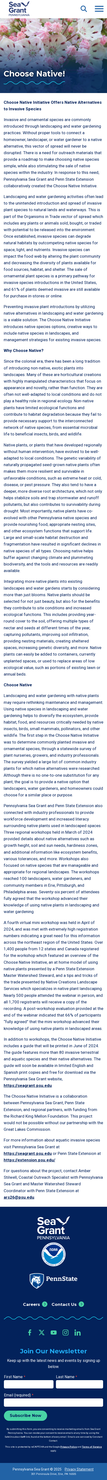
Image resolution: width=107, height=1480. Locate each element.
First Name (14, 1377)
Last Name (66, 1377)
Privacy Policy (68, 1446)
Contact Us (64, 1304)
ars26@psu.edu (19, 1197)
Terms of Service (92, 1446)
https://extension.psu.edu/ (29, 1160)
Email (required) (18, 1395)
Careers (31, 1304)
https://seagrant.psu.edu (28, 1085)
